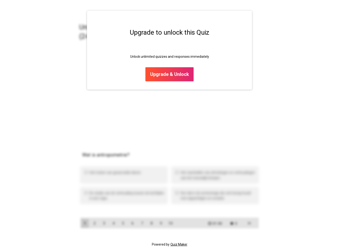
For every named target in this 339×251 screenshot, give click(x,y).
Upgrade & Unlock (169, 74)
